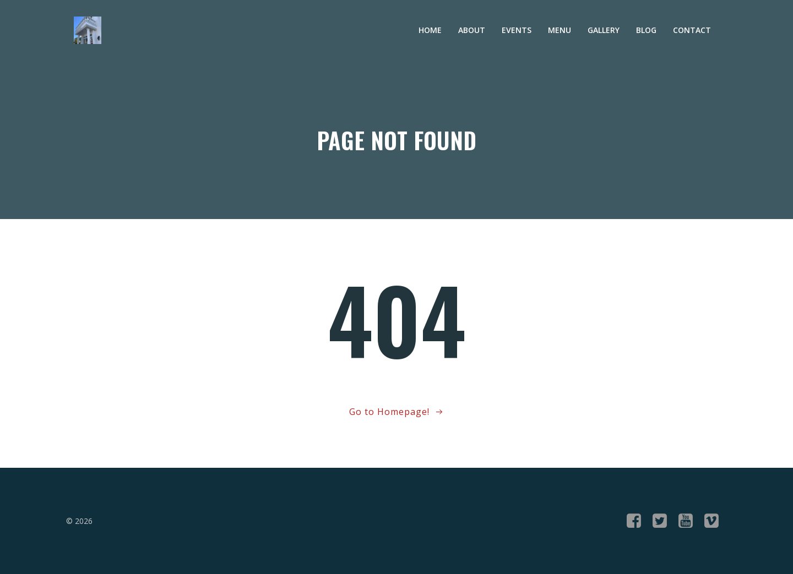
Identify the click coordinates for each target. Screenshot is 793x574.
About (471, 30)
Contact (692, 30)
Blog (646, 30)
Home (430, 30)
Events (516, 30)
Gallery (604, 30)
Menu (559, 30)
